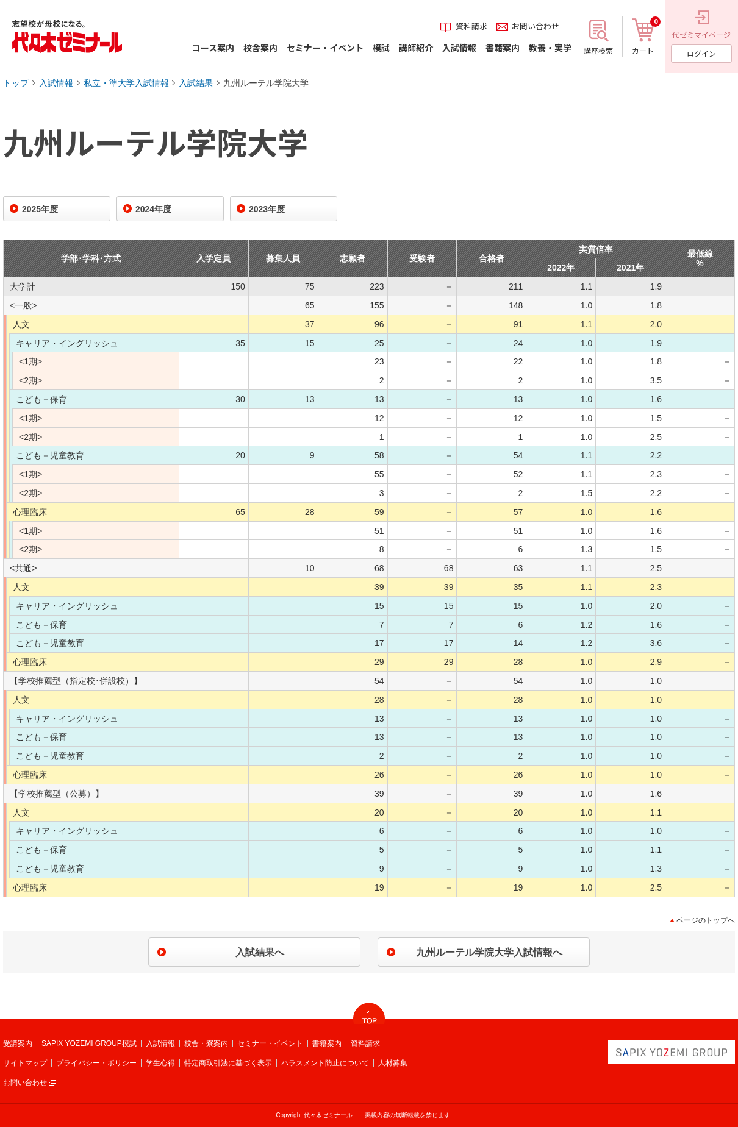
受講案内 (17, 1043)
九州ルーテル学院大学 (266, 83)
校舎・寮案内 (206, 1043)
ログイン (701, 53)
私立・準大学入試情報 (126, 83)
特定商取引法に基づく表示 (228, 1063)
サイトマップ (25, 1063)
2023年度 (267, 209)
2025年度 (40, 209)
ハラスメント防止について (325, 1063)
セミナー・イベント (270, 1043)
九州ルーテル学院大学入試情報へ (489, 952)
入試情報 (56, 83)
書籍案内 (327, 1043)
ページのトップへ (705, 920)
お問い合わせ (25, 1082)
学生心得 (160, 1063)
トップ (16, 83)
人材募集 (392, 1063)
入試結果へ (259, 952)
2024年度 (153, 209)
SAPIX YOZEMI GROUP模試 (89, 1043)
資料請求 (365, 1043)
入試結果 (196, 83)
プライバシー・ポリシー (96, 1063)
